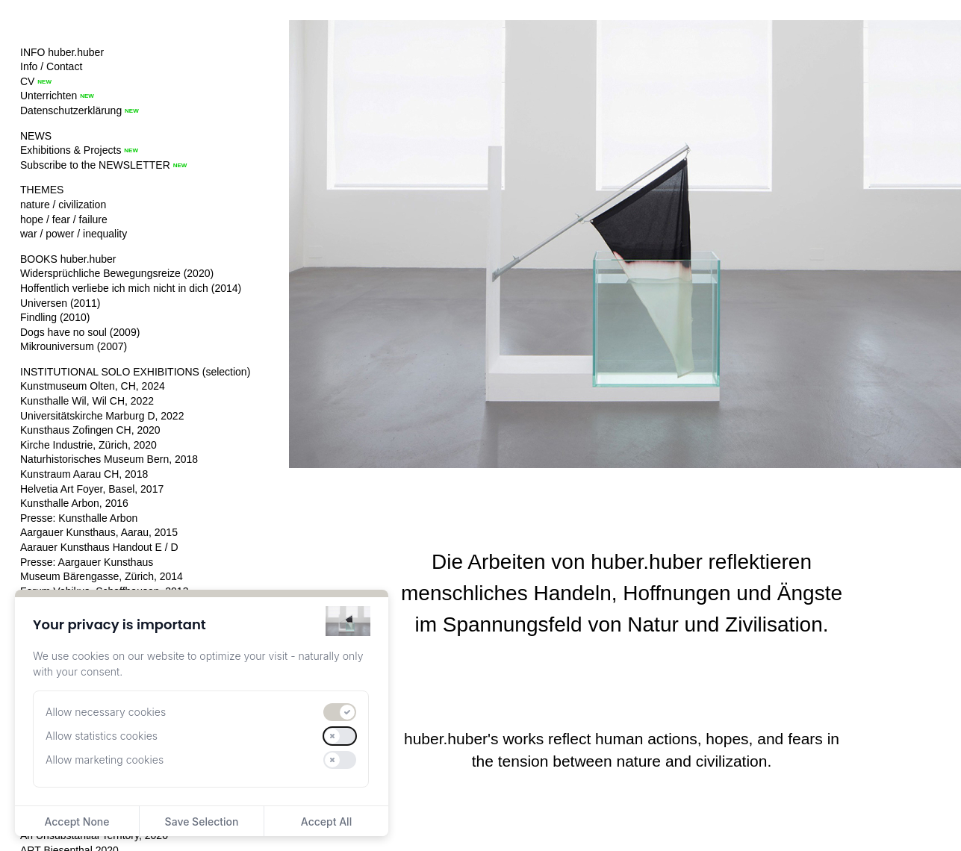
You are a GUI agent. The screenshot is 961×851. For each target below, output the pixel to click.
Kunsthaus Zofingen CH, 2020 (90, 430)
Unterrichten (48, 96)
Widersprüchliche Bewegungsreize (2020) (117, 273)
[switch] (339, 712)
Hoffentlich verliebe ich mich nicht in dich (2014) (130, 288)
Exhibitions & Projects (70, 150)
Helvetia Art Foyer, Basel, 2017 (92, 489)
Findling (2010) (55, 317)
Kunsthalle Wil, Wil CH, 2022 (87, 401)
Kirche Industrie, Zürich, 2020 (88, 445)
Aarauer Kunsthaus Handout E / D (99, 547)
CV (27, 81)
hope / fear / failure (64, 219)
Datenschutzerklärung (71, 110)
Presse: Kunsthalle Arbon (78, 518)
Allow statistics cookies (102, 735)
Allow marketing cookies (105, 759)
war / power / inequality (73, 234)
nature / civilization (63, 205)
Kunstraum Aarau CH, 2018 (84, 474)
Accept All (326, 821)
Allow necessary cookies (106, 711)
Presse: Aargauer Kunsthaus (86, 562)
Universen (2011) (60, 303)
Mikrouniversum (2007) (73, 346)
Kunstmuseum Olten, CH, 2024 (92, 386)
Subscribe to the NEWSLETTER (95, 165)
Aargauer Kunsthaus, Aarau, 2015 (99, 532)
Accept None (76, 821)
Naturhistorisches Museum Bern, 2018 (109, 459)
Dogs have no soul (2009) (80, 332)
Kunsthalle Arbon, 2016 (74, 503)
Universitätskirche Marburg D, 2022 (102, 416)
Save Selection (202, 821)
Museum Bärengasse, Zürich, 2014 (101, 576)
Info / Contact (51, 66)
